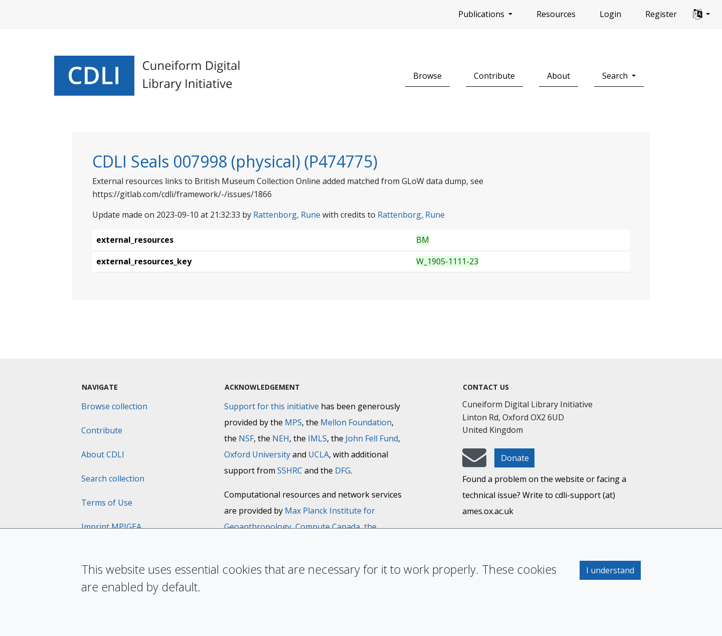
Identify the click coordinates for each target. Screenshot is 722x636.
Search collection (112, 478)
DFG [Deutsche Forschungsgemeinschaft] (342, 470)
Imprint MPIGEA (111, 526)
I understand (610, 570)
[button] (701, 14)
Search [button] (616, 75)
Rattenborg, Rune (286, 214)
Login (610, 14)
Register (661, 14)
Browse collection (114, 406)
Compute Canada (327, 526)
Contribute (494, 75)
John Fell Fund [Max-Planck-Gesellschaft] (371, 438)
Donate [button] (515, 457)
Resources (556, 14)
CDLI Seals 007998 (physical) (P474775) (235, 161)
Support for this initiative (271, 406)
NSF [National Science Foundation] (246, 438)
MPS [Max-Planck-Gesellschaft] (293, 422)
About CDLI (102, 454)
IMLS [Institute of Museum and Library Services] (317, 438)
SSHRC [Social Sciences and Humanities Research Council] (289, 470)
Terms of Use (106, 502)
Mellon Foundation (356, 422)
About (558, 75)
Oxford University (257, 454)
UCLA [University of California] (318, 454)
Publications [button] (482, 14)
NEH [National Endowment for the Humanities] (280, 438)
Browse (427, 75)
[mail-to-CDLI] (474, 462)
